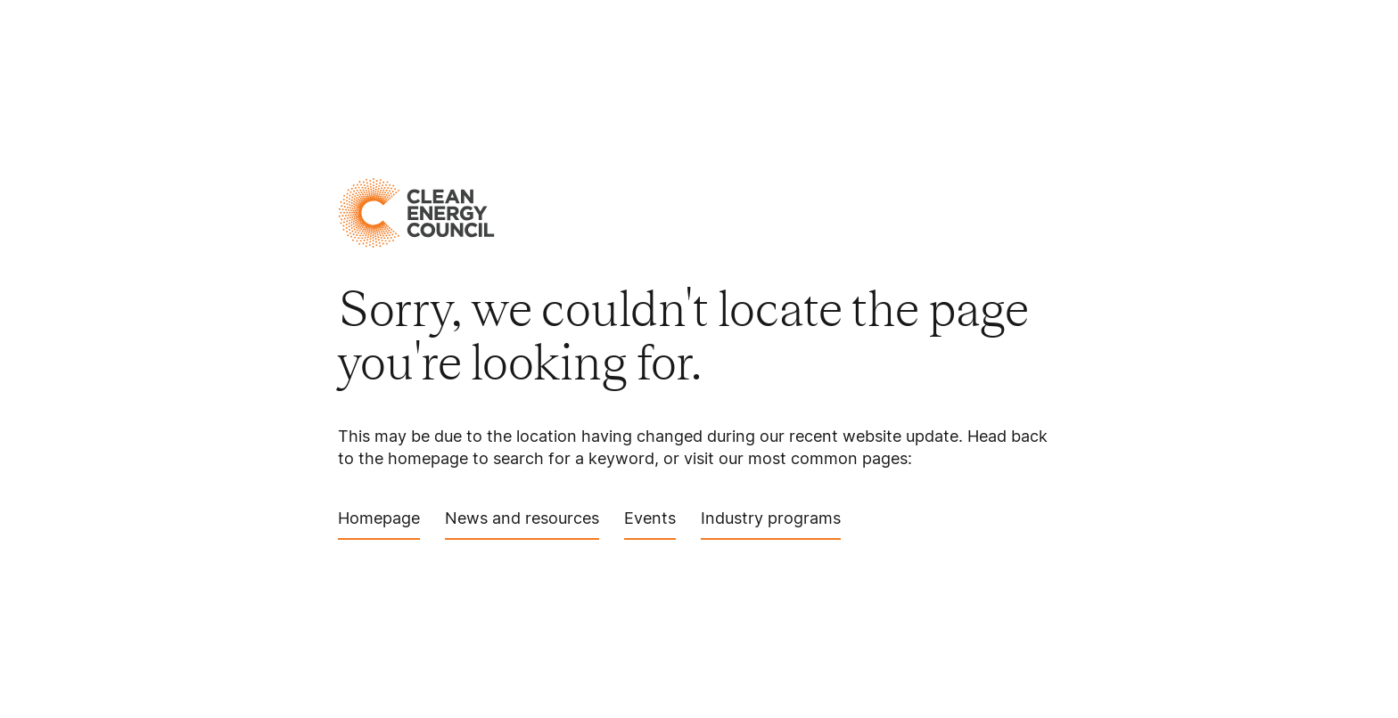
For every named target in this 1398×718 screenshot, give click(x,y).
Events (650, 524)
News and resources (522, 524)
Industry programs (771, 524)
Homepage (379, 524)
